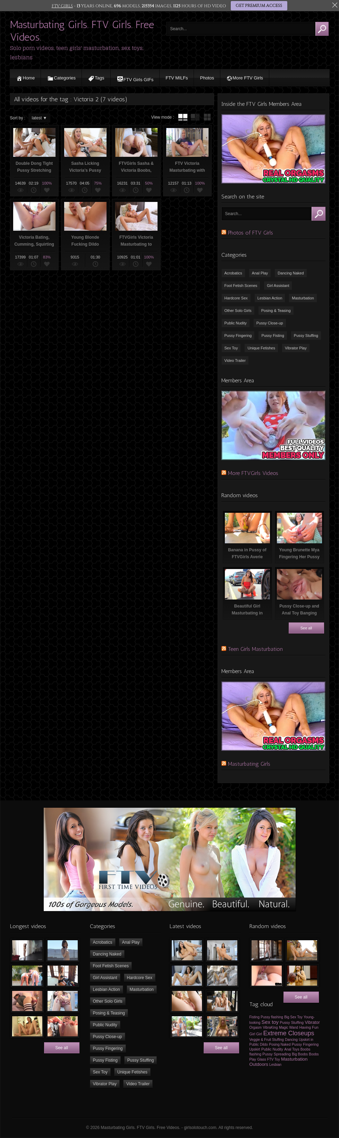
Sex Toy (231, 348)
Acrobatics (233, 273)
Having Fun (309, 1027)
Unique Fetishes (261, 348)
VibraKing (270, 1027)
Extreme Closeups (288, 1033)
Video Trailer (235, 360)
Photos (207, 77)
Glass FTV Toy (268, 1059)
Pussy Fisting (272, 335)
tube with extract (195, 117)
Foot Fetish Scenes (240, 285)
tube (183, 117)
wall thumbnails (207, 117)
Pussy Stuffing (306, 335)
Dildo (264, 1044)
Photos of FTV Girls (250, 232)
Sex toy (270, 1022)
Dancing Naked (291, 273)
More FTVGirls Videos (253, 473)
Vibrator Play (296, 348)
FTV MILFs (177, 77)
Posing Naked (279, 1044)
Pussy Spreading (276, 1054)
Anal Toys (291, 1049)
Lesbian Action (269, 298)
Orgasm (255, 1027)
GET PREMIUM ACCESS (259, 6)
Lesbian (275, 1065)
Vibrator (312, 1022)
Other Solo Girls (238, 310)
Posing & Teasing (276, 310)
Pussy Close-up (269, 323)
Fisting (254, 1017)
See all (306, 628)
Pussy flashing (272, 1017)
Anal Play (260, 273)
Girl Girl (255, 1034)
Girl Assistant (278, 285)
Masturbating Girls (249, 764)
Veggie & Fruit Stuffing (266, 1040)
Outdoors (258, 1064)
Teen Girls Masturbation (255, 649)
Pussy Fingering (238, 335)
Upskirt (254, 1049)
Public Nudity (235, 323)
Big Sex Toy (293, 1017)
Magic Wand (288, 1027)
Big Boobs (300, 1054)
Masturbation (303, 298)
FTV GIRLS (62, 6)
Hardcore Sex (236, 298)
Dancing (291, 1040)
